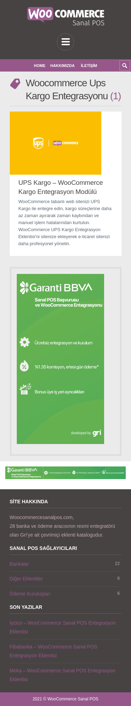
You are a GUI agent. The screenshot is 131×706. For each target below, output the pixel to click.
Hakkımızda (62, 65)
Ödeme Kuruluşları (30, 594)
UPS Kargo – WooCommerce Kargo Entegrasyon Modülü (61, 187)
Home (39, 65)
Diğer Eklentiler (26, 578)
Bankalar (19, 564)
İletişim (89, 65)
